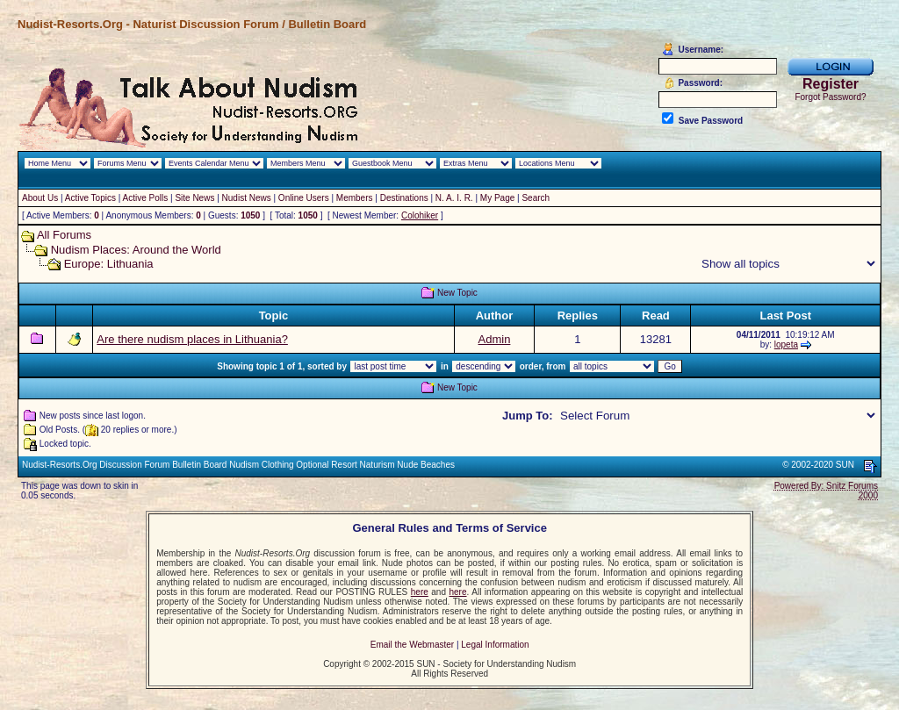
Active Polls (146, 198)
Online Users (303, 198)
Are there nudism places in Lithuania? (192, 339)
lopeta (786, 344)
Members (354, 198)
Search (535, 198)
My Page (497, 198)
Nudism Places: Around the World (136, 249)
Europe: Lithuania (109, 263)
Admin (494, 339)
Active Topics (90, 198)
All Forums (64, 234)
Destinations (404, 198)
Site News (194, 198)
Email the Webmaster (412, 644)
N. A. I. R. (454, 198)
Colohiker (419, 215)
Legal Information (495, 644)
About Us (40, 198)
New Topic (457, 293)
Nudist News (246, 198)
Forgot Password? (830, 97)
